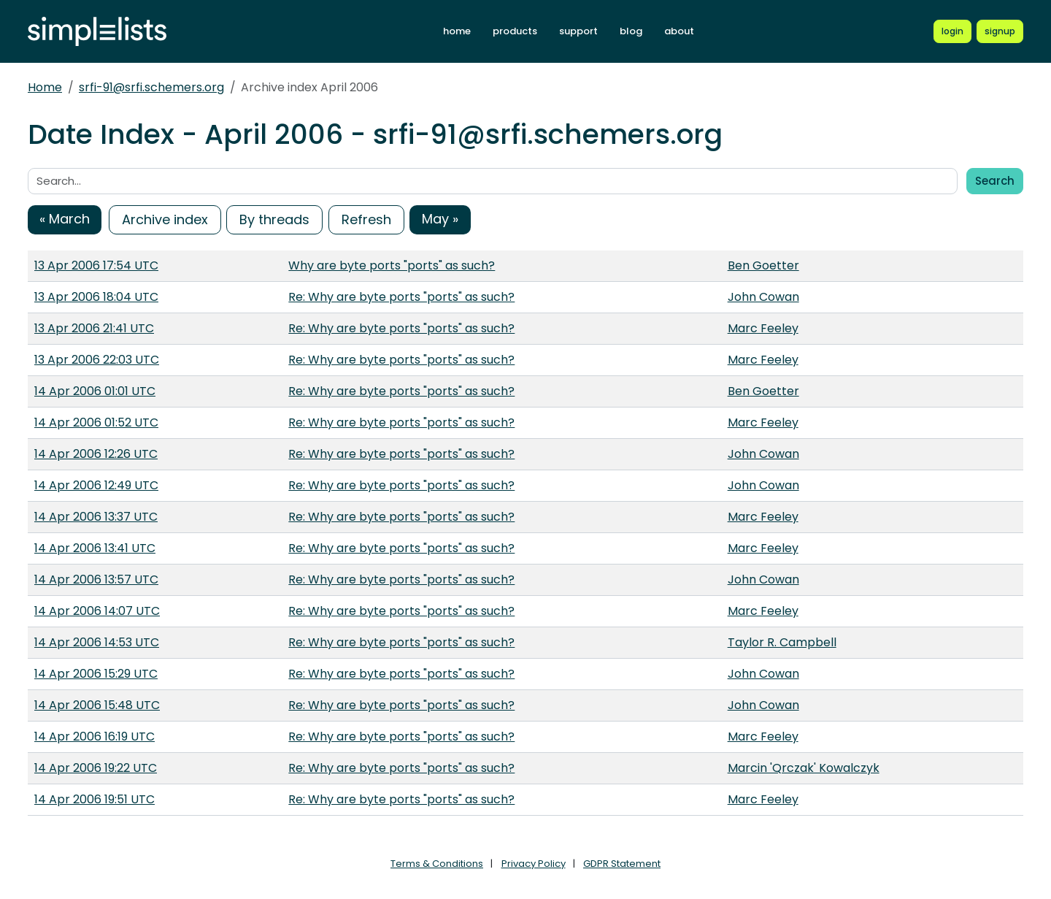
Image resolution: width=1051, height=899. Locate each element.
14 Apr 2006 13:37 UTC (96, 516)
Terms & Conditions (436, 864)
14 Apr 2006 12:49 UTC (96, 485)
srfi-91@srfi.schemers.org (151, 87)
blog (631, 31)
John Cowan (763, 296)
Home (45, 87)
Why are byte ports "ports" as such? (391, 265)
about (679, 31)
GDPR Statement (622, 864)
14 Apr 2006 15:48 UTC (97, 705)
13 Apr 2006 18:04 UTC (96, 296)
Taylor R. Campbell (782, 642)
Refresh (366, 219)
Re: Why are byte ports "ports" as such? (401, 296)
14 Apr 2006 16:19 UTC (94, 736)
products (515, 31)
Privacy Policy (533, 864)
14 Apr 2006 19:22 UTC (95, 768)
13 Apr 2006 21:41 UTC (94, 328)
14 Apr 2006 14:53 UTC (96, 642)
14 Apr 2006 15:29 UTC (96, 673)
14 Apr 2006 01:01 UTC (94, 391)
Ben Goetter (763, 265)
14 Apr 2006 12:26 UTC (96, 453)
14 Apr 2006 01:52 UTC (96, 422)
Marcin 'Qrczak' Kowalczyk (803, 768)
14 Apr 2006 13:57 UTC (96, 579)
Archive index (165, 219)
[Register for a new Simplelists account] (1000, 31)
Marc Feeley (763, 328)
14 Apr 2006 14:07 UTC (97, 610)
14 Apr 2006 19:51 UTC (94, 799)
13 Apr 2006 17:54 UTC (96, 265)
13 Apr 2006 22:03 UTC (96, 359)
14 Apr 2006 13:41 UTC (94, 548)
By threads (274, 219)
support (578, 31)
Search (995, 180)
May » (440, 219)
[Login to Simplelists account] (952, 31)
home (457, 31)
